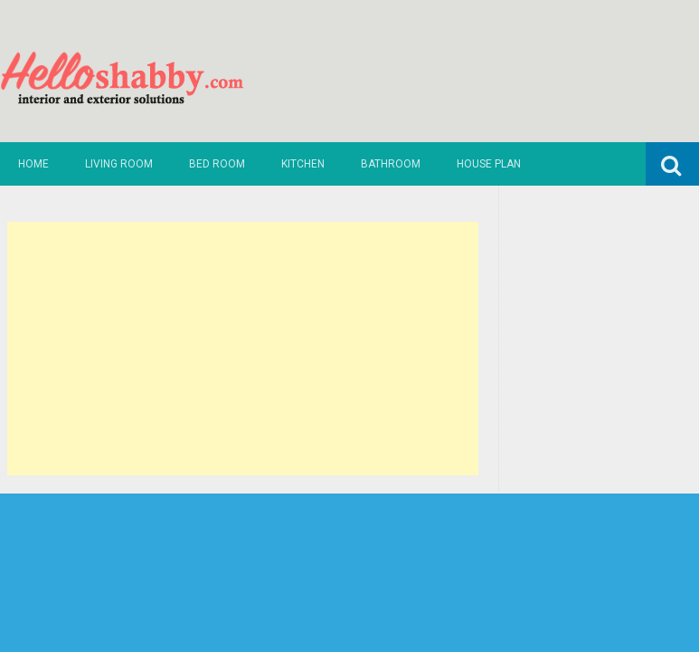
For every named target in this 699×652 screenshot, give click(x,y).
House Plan (489, 164)
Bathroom (390, 164)
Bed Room (217, 164)
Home (33, 164)
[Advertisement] (242, 348)
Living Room (119, 164)
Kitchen (303, 164)
